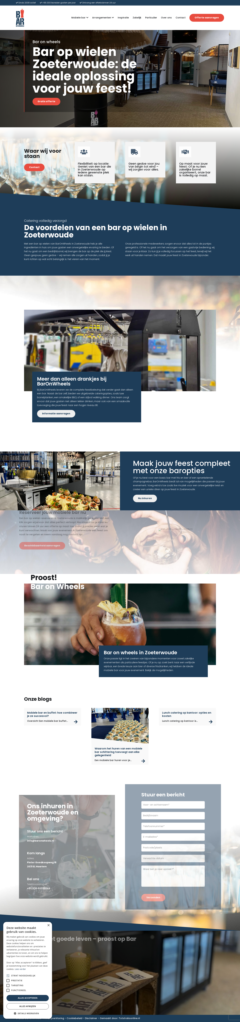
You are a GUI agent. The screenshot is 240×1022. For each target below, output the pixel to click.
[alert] (27, 970)
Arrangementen (101, 17)
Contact (181, 17)
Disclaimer (91, 1018)
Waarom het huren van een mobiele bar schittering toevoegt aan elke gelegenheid (118, 752)
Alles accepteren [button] (28, 998)
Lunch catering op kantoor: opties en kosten (186, 714)
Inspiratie (123, 17)
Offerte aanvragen (207, 17)
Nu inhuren (145, 498)
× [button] (48, 925)
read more (76, 722)
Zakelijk (137, 17)
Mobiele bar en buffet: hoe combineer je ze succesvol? (52, 714)
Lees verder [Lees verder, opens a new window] (20, 969)
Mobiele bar (78, 17)
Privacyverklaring (54, 1018)
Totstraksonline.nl (129, 1018)
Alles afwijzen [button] (27, 1006)
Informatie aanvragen (56, 413)
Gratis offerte (46, 101)
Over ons (166, 17)
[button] (28, 1013)
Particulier (151, 17)
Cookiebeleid (74, 1018)
